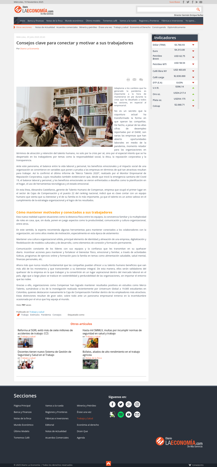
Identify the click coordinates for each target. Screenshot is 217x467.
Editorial (49, 424)
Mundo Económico (23, 424)
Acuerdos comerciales (67, 27)
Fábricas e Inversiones (57, 418)
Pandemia (46, 314)
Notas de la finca (94, 357)
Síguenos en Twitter (188, 2)
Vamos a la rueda (54, 405)
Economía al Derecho (140, 27)
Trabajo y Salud (85, 418)
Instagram (192, 2)
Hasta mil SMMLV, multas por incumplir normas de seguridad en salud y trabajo (112, 331)
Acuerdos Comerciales (57, 437)
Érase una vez (105, 27)
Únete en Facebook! (184, 2)
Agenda (81, 437)
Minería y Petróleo (86, 405)
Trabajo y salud (121, 27)
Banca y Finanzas (23, 412)
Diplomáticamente (177, 27)
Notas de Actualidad (45, 27)
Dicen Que (82, 431)
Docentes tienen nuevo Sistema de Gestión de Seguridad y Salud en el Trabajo (44, 353)
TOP (197, 465)
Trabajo (25, 314)
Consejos (56, 314)
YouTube (197, 2)
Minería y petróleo (88, 27)
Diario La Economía (29, 48)
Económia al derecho (88, 424)
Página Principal (22, 405)
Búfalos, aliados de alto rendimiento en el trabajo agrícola (111, 353)
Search (197, 9)
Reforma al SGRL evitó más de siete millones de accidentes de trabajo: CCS (45, 331)
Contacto (201, 2)
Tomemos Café (22, 437)
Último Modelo (21, 431)
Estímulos (35, 314)
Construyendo (159, 27)
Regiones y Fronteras (56, 412)
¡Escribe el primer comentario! (141, 79)
